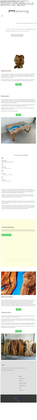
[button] (2, 16)
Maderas (21, 381)
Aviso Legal (20, 399)
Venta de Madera (22, 383)
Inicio (20, 377)
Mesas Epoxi (22, 379)
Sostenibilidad (22, 386)
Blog (20, 388)
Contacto (21, 390)
